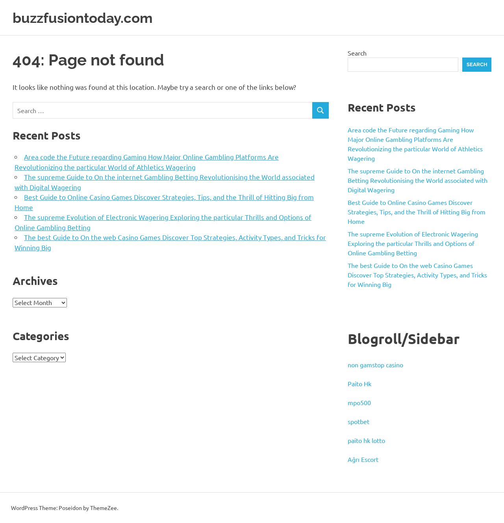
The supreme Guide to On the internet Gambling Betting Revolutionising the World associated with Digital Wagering (417, 180)
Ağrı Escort (363, 459)
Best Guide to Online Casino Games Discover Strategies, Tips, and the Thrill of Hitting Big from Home (416, 211)
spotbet (358, 421)
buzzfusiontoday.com (89, 17)
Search (357, 53)
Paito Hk (359, 383)
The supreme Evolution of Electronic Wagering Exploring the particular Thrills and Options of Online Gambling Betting (413, 243)
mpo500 (359, 402)
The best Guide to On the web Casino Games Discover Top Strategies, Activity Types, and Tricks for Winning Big (417, 274)
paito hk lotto (366, 440)
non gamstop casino (375, 365)
